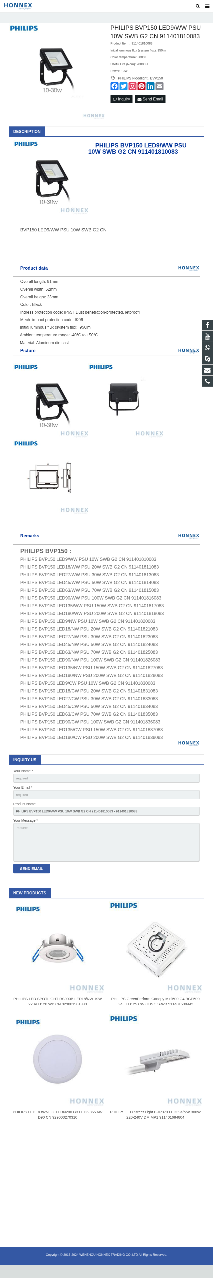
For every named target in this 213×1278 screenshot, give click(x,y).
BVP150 (156, 85)
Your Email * (22, 795)
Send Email (150, 106)
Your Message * (25, 830)
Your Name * (23, 778)
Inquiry (121, 106)
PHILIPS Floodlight (133, 85)
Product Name (24, 813)
